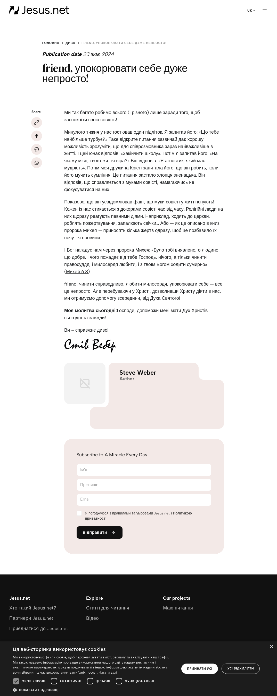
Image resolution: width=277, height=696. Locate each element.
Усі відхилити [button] (240, 668)
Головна (50, 43)
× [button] (271, 647)
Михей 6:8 (77, 271)
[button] (94, 689)
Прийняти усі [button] (199, 668)
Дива (70, 43)
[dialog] (138, 668)
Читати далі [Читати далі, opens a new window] (108, 672)
